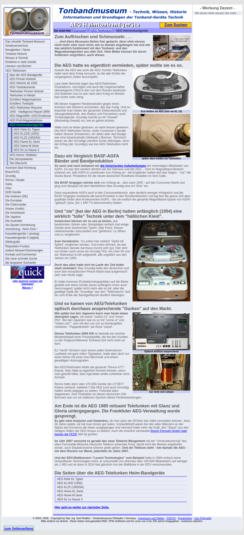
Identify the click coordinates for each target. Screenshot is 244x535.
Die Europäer (13, 200)
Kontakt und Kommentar (20, 254)
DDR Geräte (13, 192)
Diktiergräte (12, 241)
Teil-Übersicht (18, 163)
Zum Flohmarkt (202, 518)
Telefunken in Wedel (22, 95)
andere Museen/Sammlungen (24, 250)
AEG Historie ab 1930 (23, 83)
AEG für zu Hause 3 (26, 150)
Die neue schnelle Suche (21, 258)
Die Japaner (13, 216)
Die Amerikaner (15, 212)
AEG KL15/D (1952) (26, 133)
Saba (8, 184)
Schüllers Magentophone (25, 99)
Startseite (79, 30)
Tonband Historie (16, 54)
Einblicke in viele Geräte (20, 62)
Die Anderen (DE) (16, 196)
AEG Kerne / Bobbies (23, 155)
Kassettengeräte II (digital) (22, 237)
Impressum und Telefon (151, 518)
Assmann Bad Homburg (20, 167)
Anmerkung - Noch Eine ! (21, 229)
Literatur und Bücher (18, 66)
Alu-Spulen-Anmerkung (20, 225)
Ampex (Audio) (14, 208)
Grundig (10, 176)
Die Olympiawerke (21, 159)
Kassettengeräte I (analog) (22, 233)
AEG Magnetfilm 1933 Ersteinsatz (31, 116)
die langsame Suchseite (20, 262)
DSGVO (171, 518)
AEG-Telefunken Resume (25, 107)
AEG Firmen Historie (22, 79)
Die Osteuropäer (15, 204)
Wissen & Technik (16, 58)
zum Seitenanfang (18, 528)
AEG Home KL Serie (26, 141)
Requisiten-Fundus (17, 246)
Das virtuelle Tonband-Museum (25, 41)
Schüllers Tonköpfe (21, 103)
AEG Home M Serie (26, 146)
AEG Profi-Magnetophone (25, 120)
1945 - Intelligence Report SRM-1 (30, 111)
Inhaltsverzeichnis (16, 45)
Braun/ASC (12, 172)
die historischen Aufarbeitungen (123, 166)
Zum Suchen (175, 25)
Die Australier (13, 221)
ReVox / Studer (15, 180)
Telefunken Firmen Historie (26, 91)
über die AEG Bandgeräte (25, 75)
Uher (8, 188)
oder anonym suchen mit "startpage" (27, 282)
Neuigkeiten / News (17, 49)
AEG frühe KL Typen (26, 129)
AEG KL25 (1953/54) (26, 137)
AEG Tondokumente (22, 87)
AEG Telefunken (15, 70)
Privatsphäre (185, 518)
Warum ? (27, 287)
